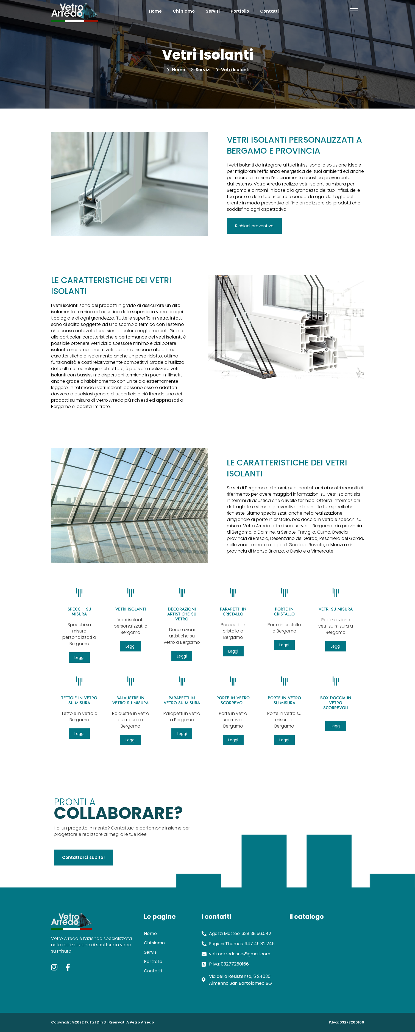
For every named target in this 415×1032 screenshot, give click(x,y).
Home (155, 11)
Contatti (269, 11)
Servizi (213, 11)
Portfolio (240, 11)
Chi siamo (184, 11)
